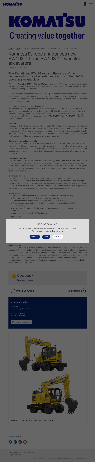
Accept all (34, 236)
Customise (58, 236)
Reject (46, 236)
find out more (57, 231)
